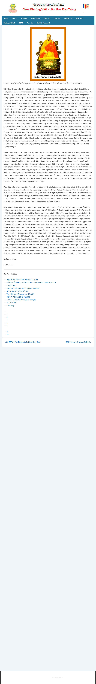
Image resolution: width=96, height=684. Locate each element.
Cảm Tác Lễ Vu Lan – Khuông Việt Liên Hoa (23, 288)
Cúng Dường (35, 18)
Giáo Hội (57, 18)
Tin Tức (14, 18)
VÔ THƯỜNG (12, 303)
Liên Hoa (79, 18)
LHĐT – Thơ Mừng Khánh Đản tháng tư (21, 300)
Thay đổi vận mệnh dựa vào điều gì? (20, 294)
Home (6, 18)
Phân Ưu (30, 23)
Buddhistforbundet (43, 23)
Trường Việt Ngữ (9, 23)
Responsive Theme (57, 677)
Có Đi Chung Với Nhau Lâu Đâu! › (78, 342)
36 (7, 331)
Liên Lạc (47, 18)
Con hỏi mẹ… (12, 285)
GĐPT (21, 23)
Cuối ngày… (11, 306)
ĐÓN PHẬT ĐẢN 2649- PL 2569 (18, 297)
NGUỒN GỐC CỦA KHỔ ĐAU (18, 291)
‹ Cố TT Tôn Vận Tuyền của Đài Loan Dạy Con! (22, 342)
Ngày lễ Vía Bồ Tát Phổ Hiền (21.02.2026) (22, 280)
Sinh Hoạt (24, 18)
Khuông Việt (68, 18)
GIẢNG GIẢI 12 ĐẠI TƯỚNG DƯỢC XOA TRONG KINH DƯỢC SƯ (31, 282)
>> (7, 334)
